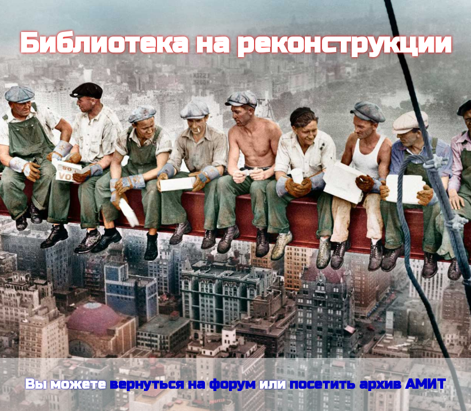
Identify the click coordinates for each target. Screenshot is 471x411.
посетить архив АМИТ (367, 384)
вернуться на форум (182, 384)
